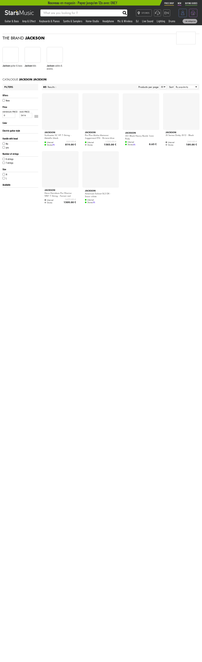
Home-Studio (93, 21)
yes (6, 147)
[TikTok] (160, 654)
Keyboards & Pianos (49, 21)
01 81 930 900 (30, 629)
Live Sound (148, 21)
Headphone (108, 21)
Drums (172, 21)
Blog (125, 643)
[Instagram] (174, 654)
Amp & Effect (29, 21)
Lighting (161, 21)
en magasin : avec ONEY (83, 2)
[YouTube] (188, 654)
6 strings (8, 158)
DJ (137, 21)
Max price (26, 114)
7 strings (8, 162)
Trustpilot (173, 630)
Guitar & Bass (12, 21)
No (5, 143)
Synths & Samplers (73, 21)
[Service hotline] (157, 12)
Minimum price (10, 114)
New (6, 100)
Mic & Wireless (125, 21)
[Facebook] (145, 654)
